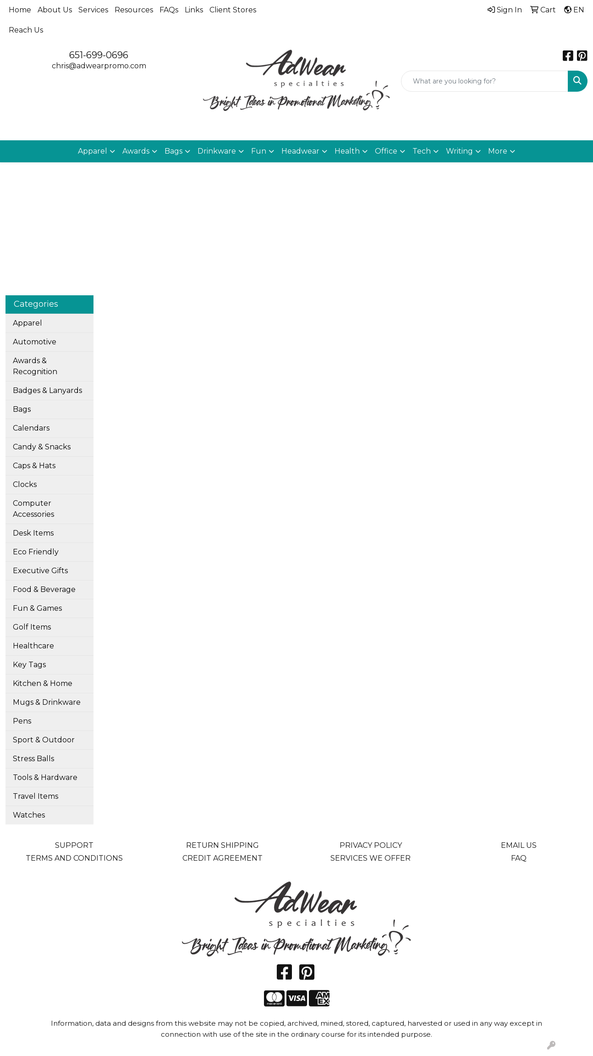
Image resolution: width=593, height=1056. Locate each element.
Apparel (27, 323)
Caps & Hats (34, 465)
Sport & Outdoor (44, 739)
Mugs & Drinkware (47, 702)
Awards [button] (135, 151)
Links (194, 10)
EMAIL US (519, 845)
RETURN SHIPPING (222, 845)
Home (20, 10)
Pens (22, 721)
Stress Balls (33, 758)
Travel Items (35, 796)
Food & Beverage (44, 589)
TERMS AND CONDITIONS (74, 858)
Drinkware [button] (217, 151)
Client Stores (232, 10)
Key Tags (29, 664)
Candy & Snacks (42, 446)
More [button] (497, 151)
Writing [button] (459, 151)
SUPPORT (74, 845)
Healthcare (33, 645)
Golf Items (32, 627)
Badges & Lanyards (47, 390)
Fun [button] (258, 151)
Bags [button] (173, 151)
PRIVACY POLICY (371, 845)
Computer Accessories (33, 509)
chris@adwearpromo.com (99, 65)
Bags (22, 409)
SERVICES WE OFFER (370, 858)
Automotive (34, 341)
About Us (55, 10)
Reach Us (26, 30)
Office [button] (386, 151)
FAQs (168, 10)
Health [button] (347, 151)
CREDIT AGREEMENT (222, 858)
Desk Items (33, 533)
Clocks (25, 484)
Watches (29, 815)
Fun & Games (37, 608)
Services (93, 10)
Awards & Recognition (35, 366)
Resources (134, 10)
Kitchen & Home (42, 683)
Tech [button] (421, 151)
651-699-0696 (98, 55)
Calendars (31, 428)
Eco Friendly (36, 551)
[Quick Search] (484, 81)
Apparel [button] (92, 151)
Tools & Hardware (45, 777)
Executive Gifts (40, 570)
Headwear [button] (300, 151)
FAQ (519, 858)
